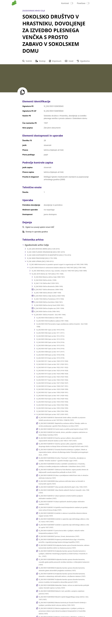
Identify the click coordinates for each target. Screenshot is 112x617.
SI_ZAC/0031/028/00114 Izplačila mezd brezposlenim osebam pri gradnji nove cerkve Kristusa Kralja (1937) (63, 508)
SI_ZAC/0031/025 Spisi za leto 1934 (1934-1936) (52, 405)
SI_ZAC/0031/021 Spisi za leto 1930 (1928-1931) (52, 392)
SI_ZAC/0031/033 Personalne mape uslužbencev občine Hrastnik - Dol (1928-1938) (62, 325)
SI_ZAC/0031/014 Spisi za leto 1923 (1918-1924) (52, 370)
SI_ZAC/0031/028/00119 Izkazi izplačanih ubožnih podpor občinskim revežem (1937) (62, 503)
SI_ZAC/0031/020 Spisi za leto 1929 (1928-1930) (52, 389)
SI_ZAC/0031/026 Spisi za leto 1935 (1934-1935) (52, 408)
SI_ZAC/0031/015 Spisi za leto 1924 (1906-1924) (52, 374)
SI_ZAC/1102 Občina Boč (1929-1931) (46, 283)
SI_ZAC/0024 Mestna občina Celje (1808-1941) (49, 277)
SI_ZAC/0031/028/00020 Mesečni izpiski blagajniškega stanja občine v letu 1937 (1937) (63, 598)
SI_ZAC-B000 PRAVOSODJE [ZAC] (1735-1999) (42, 258)
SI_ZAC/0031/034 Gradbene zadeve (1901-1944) (52, 321)
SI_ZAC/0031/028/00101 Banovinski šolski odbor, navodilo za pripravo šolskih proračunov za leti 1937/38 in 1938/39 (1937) (62, 419)
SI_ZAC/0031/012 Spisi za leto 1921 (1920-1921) (52, 364)
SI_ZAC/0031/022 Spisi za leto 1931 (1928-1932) (52, 396)
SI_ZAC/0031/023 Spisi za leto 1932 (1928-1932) (52, 399)
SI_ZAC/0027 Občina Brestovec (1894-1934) (48, 289)
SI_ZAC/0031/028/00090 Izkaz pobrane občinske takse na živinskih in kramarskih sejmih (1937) (62, 482)
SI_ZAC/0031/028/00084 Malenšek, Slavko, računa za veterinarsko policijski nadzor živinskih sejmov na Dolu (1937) (64, 586)
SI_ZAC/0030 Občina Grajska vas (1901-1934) (49, 308)
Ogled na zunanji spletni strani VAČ (38, 227)
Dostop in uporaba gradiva (35, 231)
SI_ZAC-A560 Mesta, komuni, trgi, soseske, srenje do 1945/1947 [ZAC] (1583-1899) (59, 271)
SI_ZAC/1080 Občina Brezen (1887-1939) (47, 293)
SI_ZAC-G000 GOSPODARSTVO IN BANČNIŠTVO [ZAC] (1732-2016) (49, 255)
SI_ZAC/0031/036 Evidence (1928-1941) (49, 318)
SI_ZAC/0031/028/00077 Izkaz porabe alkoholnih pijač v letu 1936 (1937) (63, 487)
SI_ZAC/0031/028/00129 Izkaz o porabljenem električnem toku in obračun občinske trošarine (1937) (63, 476)
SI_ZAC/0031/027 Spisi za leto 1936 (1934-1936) (52, 411)
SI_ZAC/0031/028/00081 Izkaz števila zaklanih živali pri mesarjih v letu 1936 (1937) (64, 491)
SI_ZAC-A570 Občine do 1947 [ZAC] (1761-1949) (47, 274)
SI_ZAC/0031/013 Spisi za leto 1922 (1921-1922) (52, 367)
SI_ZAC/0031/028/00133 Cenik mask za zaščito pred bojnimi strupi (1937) (63, 429)
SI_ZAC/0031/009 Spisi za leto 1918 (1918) (50, 355)
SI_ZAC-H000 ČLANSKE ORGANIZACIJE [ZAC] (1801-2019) (46, 252)
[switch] (67, 3)
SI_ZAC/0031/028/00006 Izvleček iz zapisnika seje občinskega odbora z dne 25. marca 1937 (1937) (64, 520)
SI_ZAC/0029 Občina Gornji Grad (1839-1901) (49, 305)
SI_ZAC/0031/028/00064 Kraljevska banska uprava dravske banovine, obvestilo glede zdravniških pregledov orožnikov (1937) (62, 569)
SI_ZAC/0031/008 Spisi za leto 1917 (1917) (50, 352)
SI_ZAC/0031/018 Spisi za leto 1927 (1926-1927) (52, 383)
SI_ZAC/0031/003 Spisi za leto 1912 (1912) (50, 336)
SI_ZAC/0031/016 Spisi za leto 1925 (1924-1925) (52, 377)
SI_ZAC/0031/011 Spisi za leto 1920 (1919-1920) (52, 361)
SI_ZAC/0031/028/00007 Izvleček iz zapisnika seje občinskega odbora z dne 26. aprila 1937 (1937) (64, 526)
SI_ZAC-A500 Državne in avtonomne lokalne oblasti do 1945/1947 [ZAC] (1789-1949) (57, 268)
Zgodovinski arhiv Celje (37, 245)
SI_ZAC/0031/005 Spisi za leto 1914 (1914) (50, 342)
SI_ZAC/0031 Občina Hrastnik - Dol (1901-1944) (49, 315)
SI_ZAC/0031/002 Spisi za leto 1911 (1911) (50, 333)
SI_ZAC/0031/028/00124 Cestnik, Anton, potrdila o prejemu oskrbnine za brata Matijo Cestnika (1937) (63, 433)
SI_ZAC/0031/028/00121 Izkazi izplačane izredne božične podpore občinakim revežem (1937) (61, 497)
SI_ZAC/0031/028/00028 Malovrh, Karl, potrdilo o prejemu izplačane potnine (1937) (61, 592)
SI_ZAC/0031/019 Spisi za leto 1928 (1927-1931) (52, 386)
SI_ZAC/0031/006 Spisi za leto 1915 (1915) (50, 345)
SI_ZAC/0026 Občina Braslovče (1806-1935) (48, 286)
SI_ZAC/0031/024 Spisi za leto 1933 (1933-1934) (52, 402)
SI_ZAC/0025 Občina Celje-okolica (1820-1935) (49, 296)
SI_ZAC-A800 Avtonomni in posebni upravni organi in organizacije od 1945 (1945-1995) (58, 264)
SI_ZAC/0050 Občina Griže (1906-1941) (47, 311)
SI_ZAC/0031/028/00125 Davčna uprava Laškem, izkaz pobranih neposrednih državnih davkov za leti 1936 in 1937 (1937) (60, 439)
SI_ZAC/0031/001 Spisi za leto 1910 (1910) (50, 330)
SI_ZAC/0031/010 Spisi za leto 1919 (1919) (50, 358)
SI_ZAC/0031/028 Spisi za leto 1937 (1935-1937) (52, 414)
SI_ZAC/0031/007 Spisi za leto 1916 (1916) (50, 349)
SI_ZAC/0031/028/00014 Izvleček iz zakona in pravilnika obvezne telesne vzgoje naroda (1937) (63, 514)
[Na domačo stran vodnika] (14, 9)
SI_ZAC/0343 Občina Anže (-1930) (45, 280)
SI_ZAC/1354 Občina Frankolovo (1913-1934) (49, 299)
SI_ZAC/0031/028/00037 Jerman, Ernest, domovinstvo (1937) (59, 536)
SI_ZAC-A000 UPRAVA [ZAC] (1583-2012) (40, 261)
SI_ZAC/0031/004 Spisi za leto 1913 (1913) (50, 339)
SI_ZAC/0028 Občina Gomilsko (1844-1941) (48, 302)
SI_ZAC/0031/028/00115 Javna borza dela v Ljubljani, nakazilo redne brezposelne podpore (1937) (61, 532)
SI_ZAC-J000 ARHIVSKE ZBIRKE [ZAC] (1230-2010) (43, 249)
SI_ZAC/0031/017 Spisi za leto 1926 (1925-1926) (52, 380)
